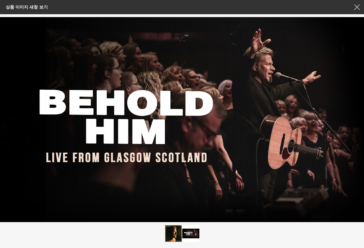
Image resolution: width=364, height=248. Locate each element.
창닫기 (357, 7)
